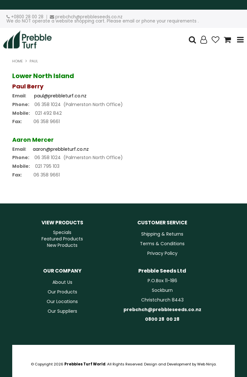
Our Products (62, 292)
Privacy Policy (162, 253)
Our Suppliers (62, 311)
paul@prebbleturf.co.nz (60, 96)
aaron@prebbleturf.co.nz (61, 149)
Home (17, 61)
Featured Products (62, 239)
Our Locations (62, 301)
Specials (62, 232)
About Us (62, 282)
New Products (62, 245)
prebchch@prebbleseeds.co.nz (89, 17)
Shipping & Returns (162, 234)
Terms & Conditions (162, 243)
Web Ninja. (206, 364)
